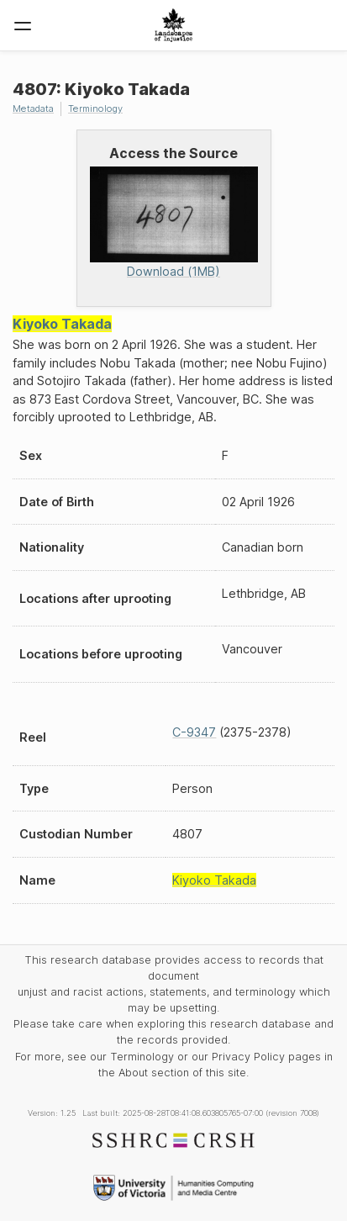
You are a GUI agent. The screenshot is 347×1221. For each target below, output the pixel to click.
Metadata (33, 108)
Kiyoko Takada (62, 323)
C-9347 (194, 732)
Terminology (95, 108)
